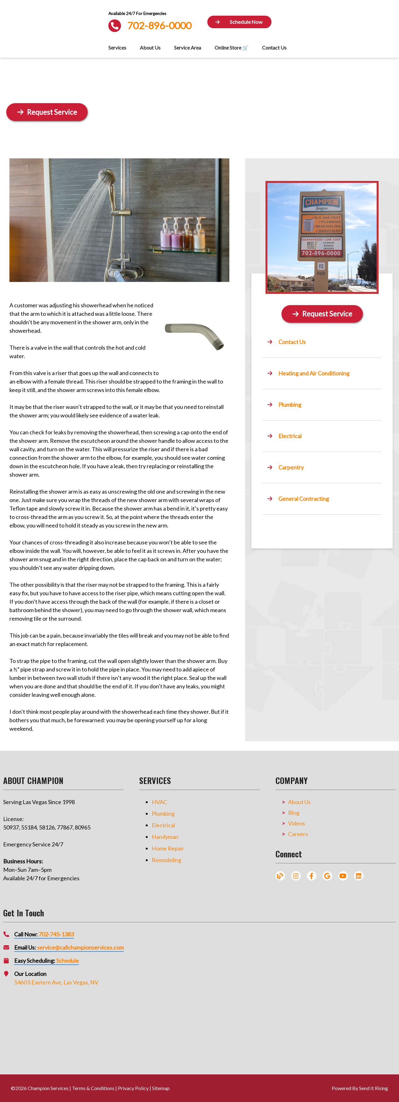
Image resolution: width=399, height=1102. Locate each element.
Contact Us (274, 47)
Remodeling (166, 859)
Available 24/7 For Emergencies (137, 13)
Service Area (187, 47)
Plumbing (163, 813)
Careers (298, 833)
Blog (293, 812)
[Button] (239, 22)
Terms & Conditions (93, 1088)
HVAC (159, 801)
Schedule (67, 960)
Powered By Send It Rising (360, 1088)
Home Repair (168, 848)
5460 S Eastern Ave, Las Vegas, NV (56, 982)
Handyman (165, 836)
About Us (150, 47)
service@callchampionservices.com (80, 947)
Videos (296, 823)
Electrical (163, 825)
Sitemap (161, 1088)
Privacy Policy (133, 1088)
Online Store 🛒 (232, 47)
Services (117, 47)
